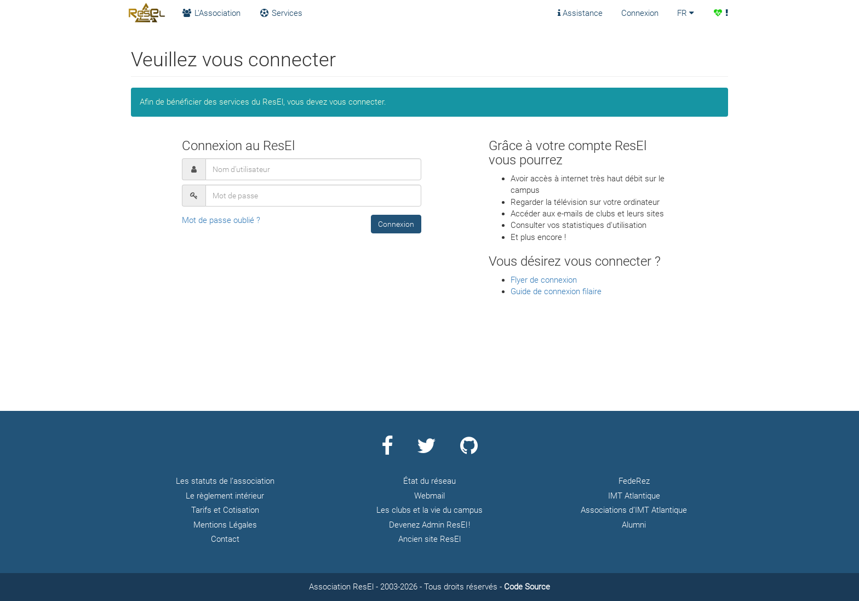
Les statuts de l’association (225, 481)
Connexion (639, 13)
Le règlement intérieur (225, 496)
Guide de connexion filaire (556, 291)
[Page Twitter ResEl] (426, 450)
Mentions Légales (225, 525)
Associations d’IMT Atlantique (634, 510)
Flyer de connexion (544, 280)
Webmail (429, 496)
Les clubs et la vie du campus (429, 510)
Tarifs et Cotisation (225, 510)
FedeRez (634, 481)
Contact (225, 539)
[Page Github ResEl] (469, 450)
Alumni (634, 525)
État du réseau (429, 481)
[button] (396, 224)
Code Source (527, 587)
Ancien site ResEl (429, 539)
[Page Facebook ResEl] (387, 450)
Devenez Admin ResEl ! (429, 525)
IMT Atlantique (634, 496)
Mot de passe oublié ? (221, 220)
